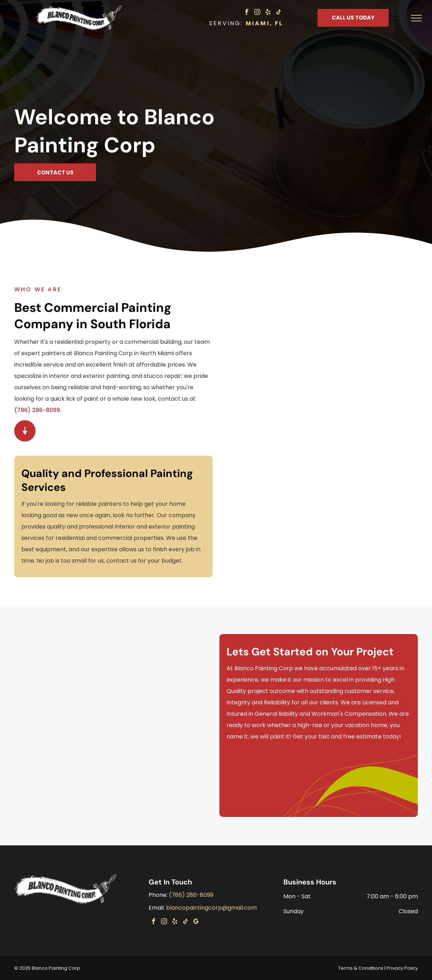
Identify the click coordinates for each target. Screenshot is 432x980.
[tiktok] (278, 12)
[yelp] (268, 12)
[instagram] (257, 12)
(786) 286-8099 (37, 410)
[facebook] (246, 12)
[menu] (416, 18)
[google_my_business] (196, 922)
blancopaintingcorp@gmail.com (211, 908)
